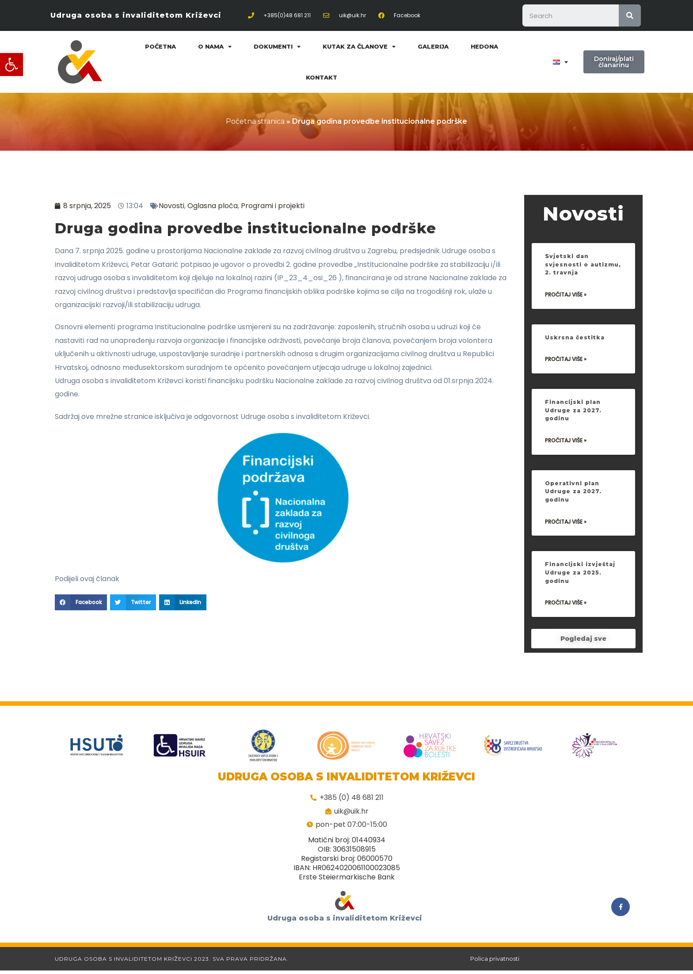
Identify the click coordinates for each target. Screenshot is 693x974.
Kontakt (321, 77)
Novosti (171, 206)
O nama (215, 46)
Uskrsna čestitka (576, 369)
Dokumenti (277, 46)
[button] (11, 64)
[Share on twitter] (133, 602)
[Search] (630, 15)
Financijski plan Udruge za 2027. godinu (574, 442)
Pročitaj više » (565, 327)
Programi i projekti (273, 206)
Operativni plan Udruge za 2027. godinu (574, 524)
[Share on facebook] (81, 602)
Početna (160, 46)
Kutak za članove (359, 46)
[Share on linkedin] (183, 602)
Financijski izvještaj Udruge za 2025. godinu (582, 605)
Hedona (484, 46)
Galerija (433, 46)
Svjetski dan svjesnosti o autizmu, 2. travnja (579, 296)
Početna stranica (255, 121)
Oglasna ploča (212, 206)
